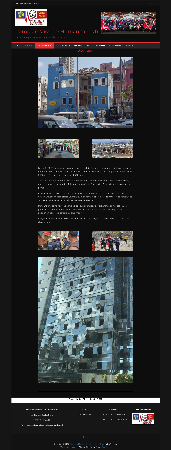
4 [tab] (131, 36)
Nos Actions (61, 45)
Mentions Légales (143, 409)
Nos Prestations (82, 45)
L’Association (23, 45)
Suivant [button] (153, 22)
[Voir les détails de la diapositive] (128, 23)
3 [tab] (128, 36)
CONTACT (129, 45)
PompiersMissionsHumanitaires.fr (57, 31)
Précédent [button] (104, 21)
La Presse (100, 45)
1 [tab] (122, 36)
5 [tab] (134, 36)
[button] (31, 45)
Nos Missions (43, 45)
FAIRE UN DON (115, 45)
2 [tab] (125, 36)
